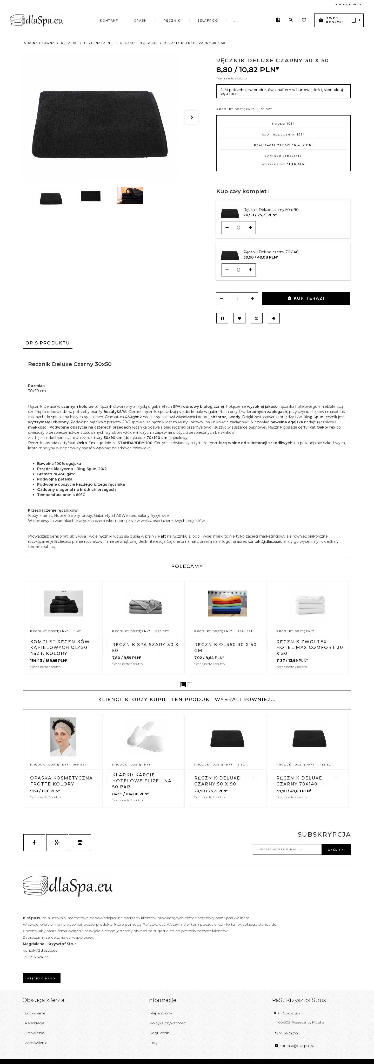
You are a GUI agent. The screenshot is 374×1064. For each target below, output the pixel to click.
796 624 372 (40, 956)
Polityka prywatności (167, 1023)
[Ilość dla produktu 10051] (238, 270)
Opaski (141, 20)
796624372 (286, 1033)
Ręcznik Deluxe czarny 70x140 (271, 252)
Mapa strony (160, 1013)
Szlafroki (208, 20)
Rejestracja (34, 1023)
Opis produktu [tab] (47, 343)
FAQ (153, 1042)
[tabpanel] (187, 452)
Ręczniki (173, 20)
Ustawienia (34, 1033)
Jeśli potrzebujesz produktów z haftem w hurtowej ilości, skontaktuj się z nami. (282, 91)
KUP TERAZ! (306, 298)
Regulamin (159, 1033)
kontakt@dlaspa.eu (265, 541)
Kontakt (109, 20)
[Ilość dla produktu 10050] (238, 227)
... (236, 20)
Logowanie (35, 1013)
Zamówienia (36, 1042)
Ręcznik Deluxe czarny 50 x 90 (271, 209)
